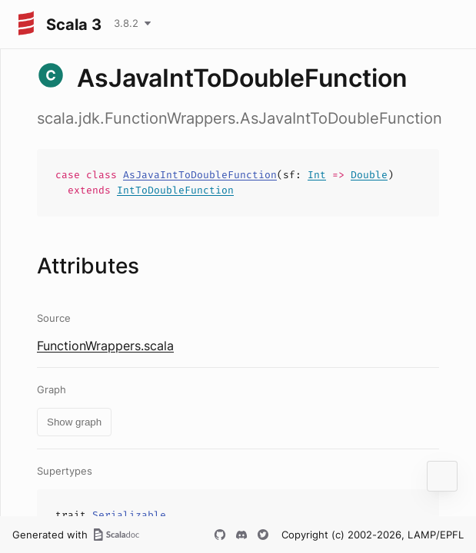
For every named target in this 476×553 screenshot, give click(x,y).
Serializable (129, 515)
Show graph (74, 422)
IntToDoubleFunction (175, 190)
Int (317, 174)
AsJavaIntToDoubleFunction (200, 174)
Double (369, 174)
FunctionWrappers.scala (105, 345)
